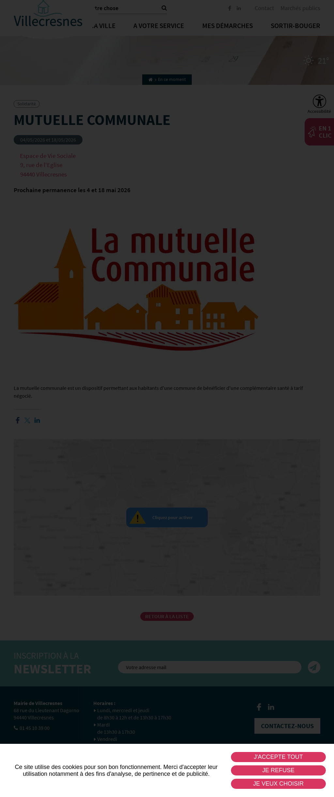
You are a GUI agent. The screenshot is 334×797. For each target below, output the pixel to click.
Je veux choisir (278, 783)
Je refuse (278, 770)
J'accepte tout (278, 757)
